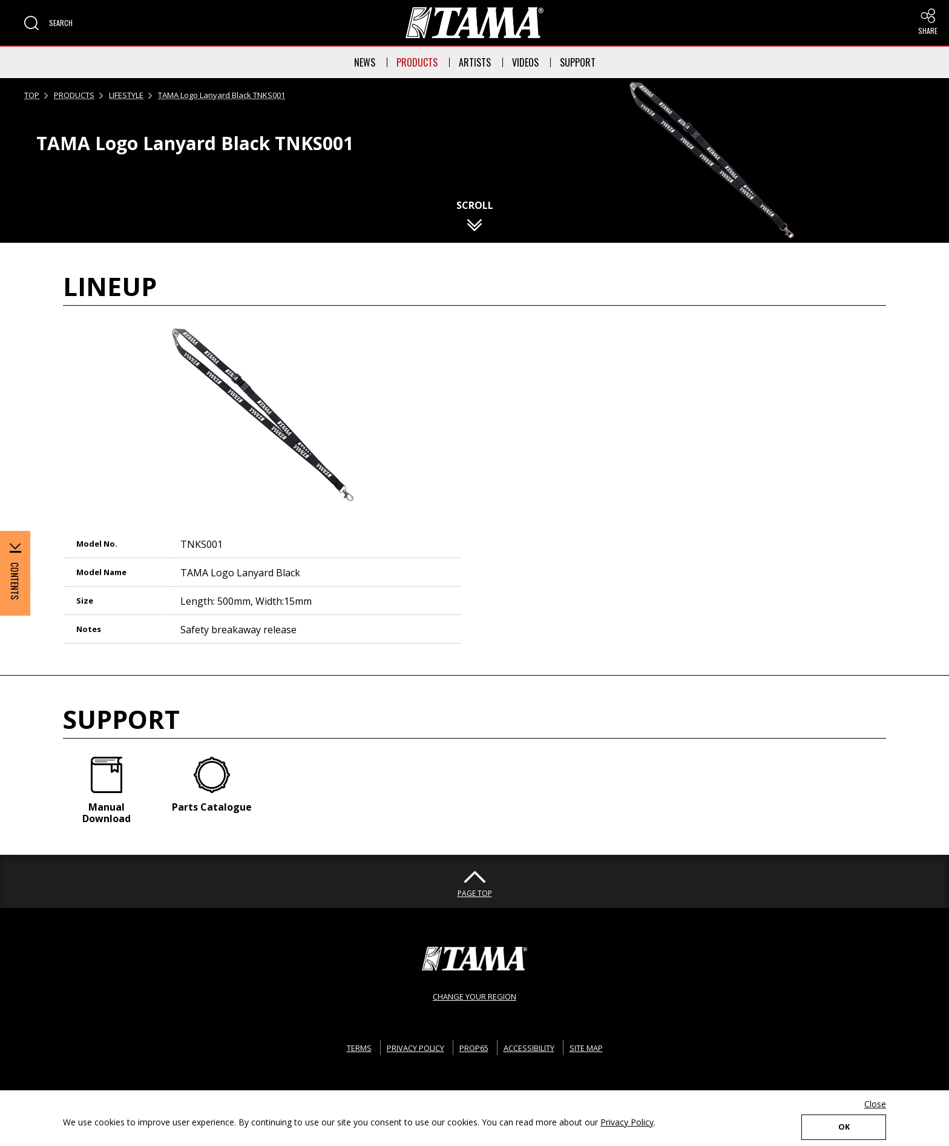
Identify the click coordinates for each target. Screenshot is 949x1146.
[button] (48, 23)
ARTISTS (475, 62)
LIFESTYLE (126, 95)
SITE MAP (598, 1043)
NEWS (364, 62)
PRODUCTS (417, 62)
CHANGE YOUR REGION (474, 991)
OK (844, 1125)
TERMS (346, 1043)
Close (875, 1101)
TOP (31, 95)
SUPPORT (578, 62)
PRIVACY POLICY (408, 1043)
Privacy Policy (627, 1119)
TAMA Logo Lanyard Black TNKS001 (221, 95)
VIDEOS (525, 62)
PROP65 (472, 1043)
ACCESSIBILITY (533, 1043)
